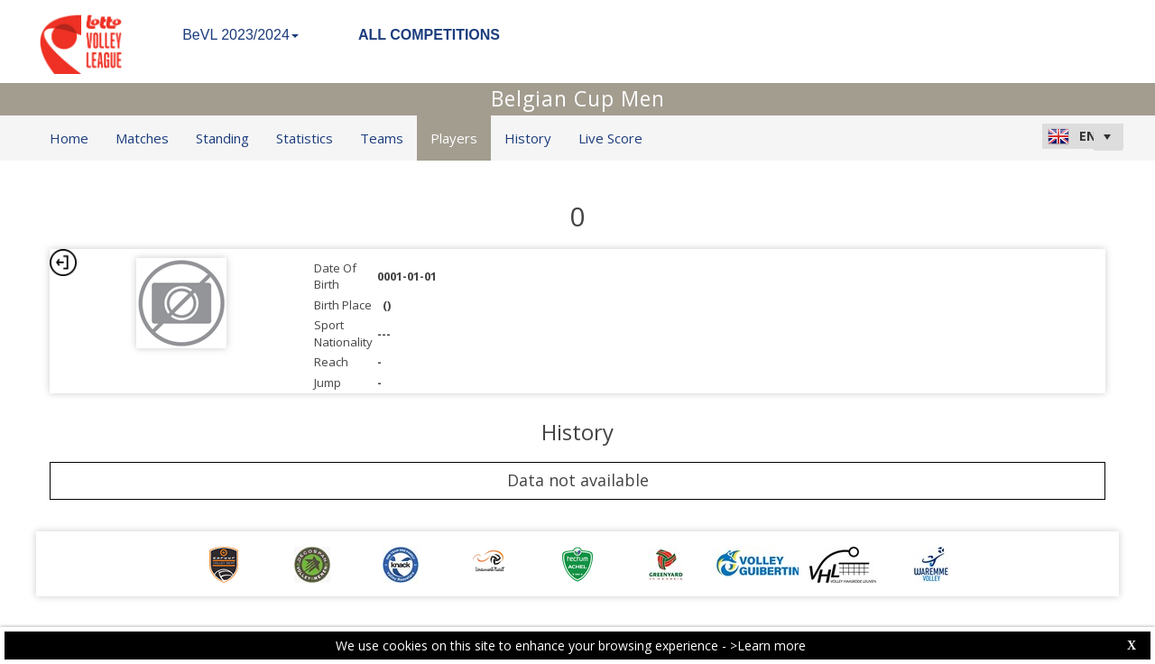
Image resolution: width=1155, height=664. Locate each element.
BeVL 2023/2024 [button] (240, 34)
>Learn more (768, 645)
